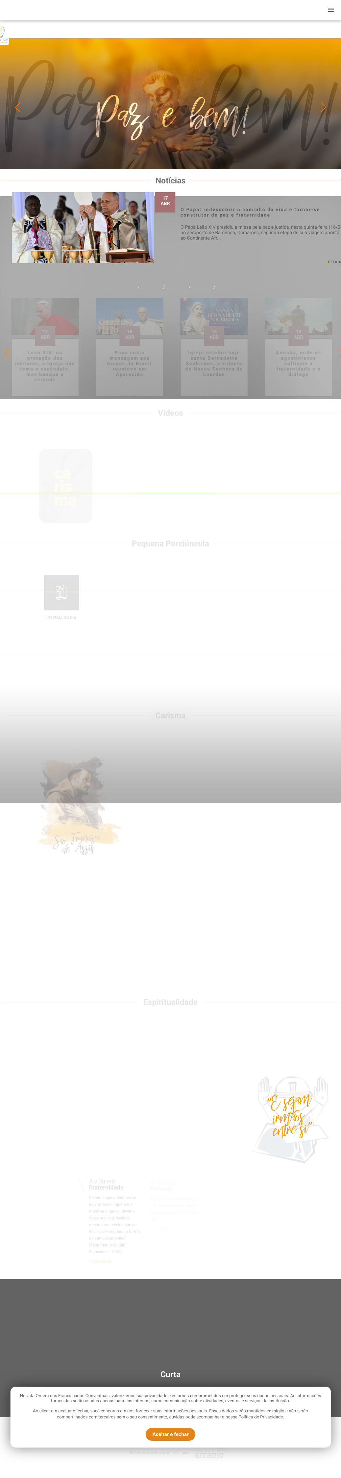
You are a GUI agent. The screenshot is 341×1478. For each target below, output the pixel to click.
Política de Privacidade (261, 1417)
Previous (17, 107)
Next (323, 107)
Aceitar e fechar (170, 1434)
